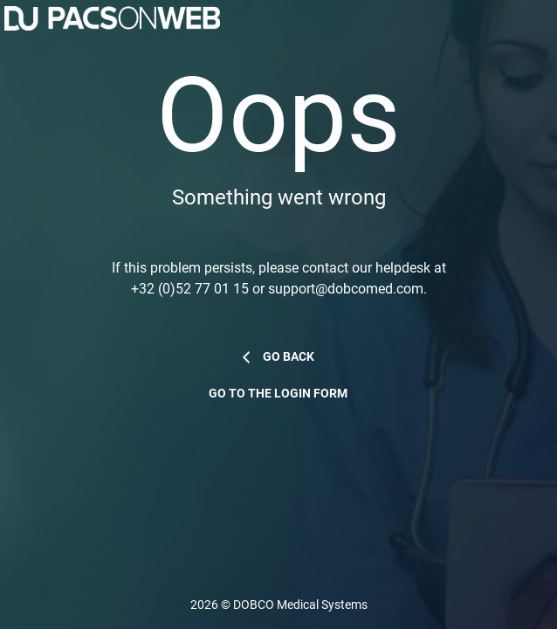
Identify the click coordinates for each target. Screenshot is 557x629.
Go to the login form (278, 393)
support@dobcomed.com (345, 288)
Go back (288, 356)
